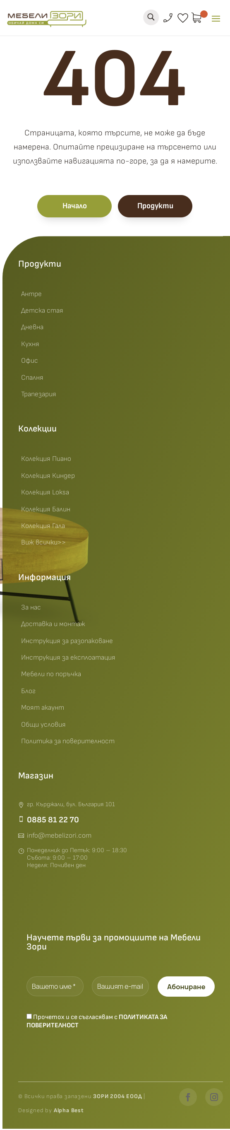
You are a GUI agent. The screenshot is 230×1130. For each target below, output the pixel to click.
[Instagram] (214, 1098)
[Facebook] (188, 1098)
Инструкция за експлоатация (68, 659)
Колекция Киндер (48, 477)
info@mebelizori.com (59, 837)
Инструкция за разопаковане (67, 642)
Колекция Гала (43, 527)
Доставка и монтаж (53, 626)
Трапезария (38, 396)
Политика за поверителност (68, 743)
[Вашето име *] (55, 988)
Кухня (30, 346)
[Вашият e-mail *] (120, 988)
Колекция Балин (45, 510)
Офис (29, 362)
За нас (31, 609)
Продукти (155, 207)
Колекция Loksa (45, 494)
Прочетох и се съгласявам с (96, 1023)
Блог (28, 693)
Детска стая (42, 312)
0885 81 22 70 (53, 821)
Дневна (32, 329)
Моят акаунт (42, 709)
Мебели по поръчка (51, 676)
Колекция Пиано (46, 460)
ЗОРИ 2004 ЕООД (118, 1097)
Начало (74, 207)
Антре (31, 296)
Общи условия (43, 726)
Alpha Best (69, 1111)
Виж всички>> (43, 544)
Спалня (32, 379)
